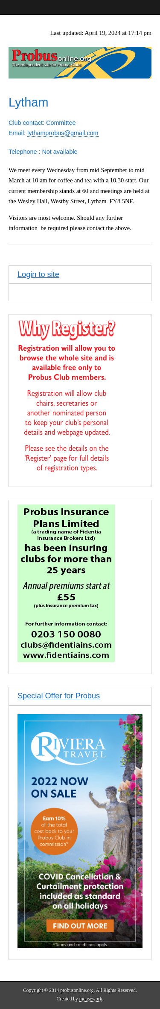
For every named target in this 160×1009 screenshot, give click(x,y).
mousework (90, 998)
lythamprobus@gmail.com (63, 133)
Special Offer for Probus (58, 696)
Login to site (38, 274)
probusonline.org (76, 990)
